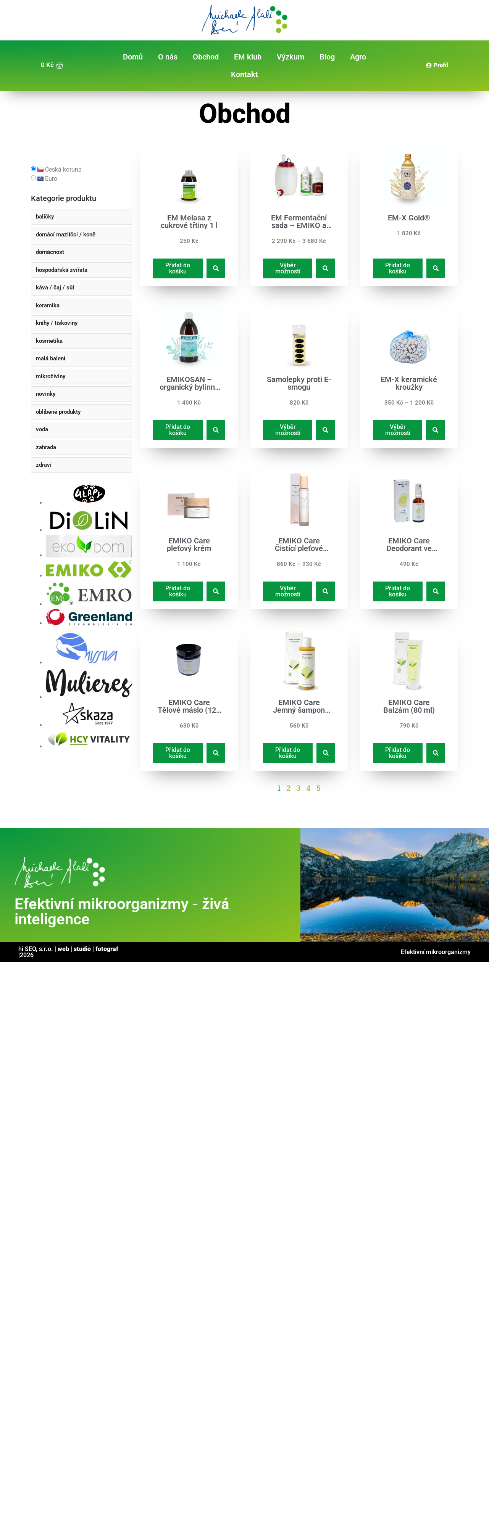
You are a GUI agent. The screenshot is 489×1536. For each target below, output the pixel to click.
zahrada (46, 447)
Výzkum (290, 56)
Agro (358, 56)
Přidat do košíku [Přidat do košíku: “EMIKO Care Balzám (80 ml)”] (398, 753)
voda (42, 429)
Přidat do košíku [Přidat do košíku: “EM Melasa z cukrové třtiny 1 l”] (177, 268)
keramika (48, 305)
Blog (327, 56)
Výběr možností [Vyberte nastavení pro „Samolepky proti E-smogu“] (287, 429)
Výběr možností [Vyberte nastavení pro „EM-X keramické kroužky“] (397, 429)
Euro (47, 179)
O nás (168, 56)
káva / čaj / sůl (55, 287)
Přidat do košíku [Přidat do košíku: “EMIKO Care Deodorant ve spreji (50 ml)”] (398, 591)
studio (82, 949)
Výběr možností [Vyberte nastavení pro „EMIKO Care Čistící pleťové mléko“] (287, 591)
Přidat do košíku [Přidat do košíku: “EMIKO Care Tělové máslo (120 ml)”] (177, 753)
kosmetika (49, 340)
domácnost (50, 252)
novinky (45, 393)
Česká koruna (59, 170)
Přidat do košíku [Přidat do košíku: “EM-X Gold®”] (398, 268)
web (63, 949)
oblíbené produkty (58, 411)
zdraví (44, 464)
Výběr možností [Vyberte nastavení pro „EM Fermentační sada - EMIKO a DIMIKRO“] (287, 268)
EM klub (247, 56)
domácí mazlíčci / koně (65, 234)
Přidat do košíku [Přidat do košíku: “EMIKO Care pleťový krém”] (177, 591)
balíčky (45, 216)
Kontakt (244, 74)
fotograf (106, 949)
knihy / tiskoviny (56, 323)
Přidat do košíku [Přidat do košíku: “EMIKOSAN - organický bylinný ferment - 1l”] (177, 429)
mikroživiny (50, 376)
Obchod (206, 56)
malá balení (50, 358)
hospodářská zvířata (61, 270)
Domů (133, 56)
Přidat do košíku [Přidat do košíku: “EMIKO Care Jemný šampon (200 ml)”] (287, 753)
